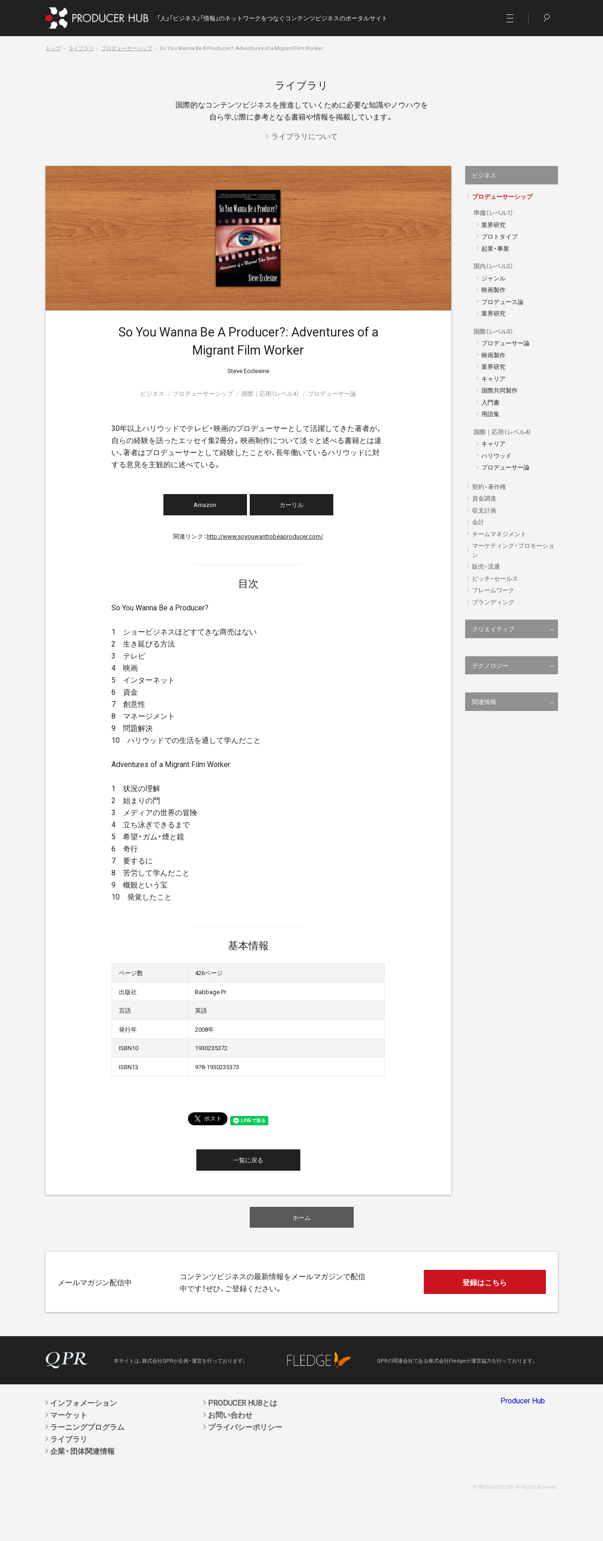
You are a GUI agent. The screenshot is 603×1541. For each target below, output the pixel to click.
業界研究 (493, 224)
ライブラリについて (304, 135)
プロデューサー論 (505, 342)
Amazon (205, 504)
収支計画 (484, 510)
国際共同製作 (499, 390)
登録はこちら (484, 1281)
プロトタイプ (499, 236)
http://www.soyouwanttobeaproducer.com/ (265, 536)
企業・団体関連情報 (82, 1450)
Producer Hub (522, 1400)
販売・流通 (486, 566)
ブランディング (493, 601)
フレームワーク (493, 589)
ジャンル (493, 277)
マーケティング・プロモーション (513, 550)
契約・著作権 (489, 486)
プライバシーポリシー (245, 1426)
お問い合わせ (230, 1414)
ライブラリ (81, 48)
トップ (53, 48)
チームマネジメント (499, 533)
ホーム (301, 1217)
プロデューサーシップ (126, 48)
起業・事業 (495, 248)
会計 (478, 521)
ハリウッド (496, 455)
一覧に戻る (248, 1159)
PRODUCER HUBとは (242, 1402)
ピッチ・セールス (495, 578)
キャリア (493, 378)
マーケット (68, 1414)
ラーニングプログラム (87, 1426)
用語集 (490, 413)
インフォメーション (83, 1402)
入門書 (490, 402)
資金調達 (484, 498)
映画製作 (493, 289)
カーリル (291, 504)
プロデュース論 (502, 301)
